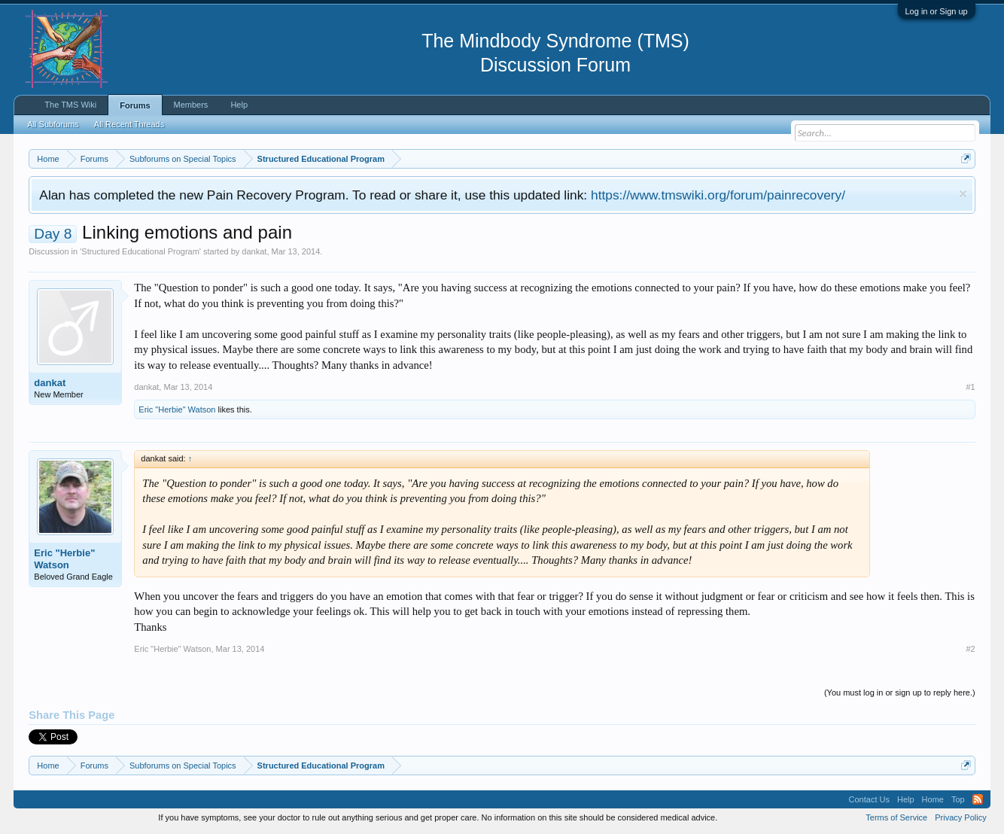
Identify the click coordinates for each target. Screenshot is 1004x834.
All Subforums (52, 124)
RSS (977, 799)
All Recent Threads (129, 124)
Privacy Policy (960, 817)
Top (958, 799)
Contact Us (869, 799)
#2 (970, 648)
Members (191, 104)
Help (239, 104)
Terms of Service (896, 817)
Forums (135, 105)
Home (933, 799)
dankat (254, 251)
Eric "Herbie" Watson (176, 409)
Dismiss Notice (963, 193)
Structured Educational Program (140, 251)
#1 (970, 386)
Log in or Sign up (936, 11)
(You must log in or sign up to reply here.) (899, 692)
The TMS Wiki (70, 104)
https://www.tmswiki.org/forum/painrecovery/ (718, 194)
